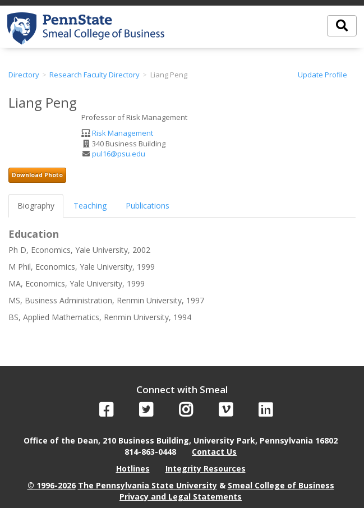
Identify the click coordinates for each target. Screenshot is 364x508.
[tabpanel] (182, 276)
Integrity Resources (205, 468)
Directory (23, 75)
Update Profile (322, 75)
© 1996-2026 (51, 485)
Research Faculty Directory (94, 75)
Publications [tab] (147, 205)
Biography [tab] (35, 205)
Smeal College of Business (281, 485)
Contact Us (214, 451)
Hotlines (133, 468)
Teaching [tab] (90, 205)
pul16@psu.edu (118, 154)
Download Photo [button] (37, 175)
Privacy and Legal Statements (180, 496)
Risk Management (122, 133)
